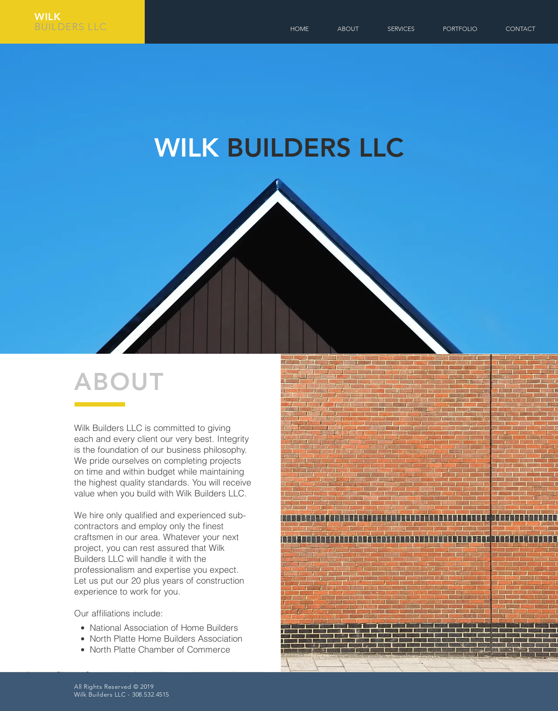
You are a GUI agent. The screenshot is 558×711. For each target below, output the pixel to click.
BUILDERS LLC (70, 27)
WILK (47, 16)
